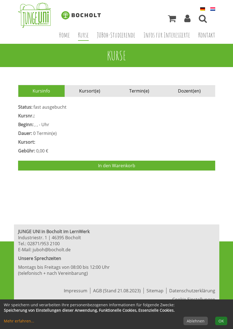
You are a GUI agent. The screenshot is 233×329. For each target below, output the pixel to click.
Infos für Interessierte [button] (166, 34)
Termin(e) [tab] (139, 91)
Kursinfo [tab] (41, 91)
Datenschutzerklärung (192, 291)
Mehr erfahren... (19, 321)
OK (221, 321)
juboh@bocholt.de (52, 250)
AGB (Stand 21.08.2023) (117, 291)
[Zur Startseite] (38, 15)
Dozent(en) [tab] (189, 91)
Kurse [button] (85, 34)
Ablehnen (196, 321)
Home (64, 34)
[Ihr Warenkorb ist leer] (172, 20)
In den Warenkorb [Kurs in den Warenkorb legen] (116, 166)
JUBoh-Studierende (116, 34)
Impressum (75, 291)
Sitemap (154, 291)
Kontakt (206, 34)
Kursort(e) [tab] (89, 91)
